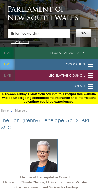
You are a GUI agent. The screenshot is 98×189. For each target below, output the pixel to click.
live (7, 53)
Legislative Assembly (66, 53)
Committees (75, 64)
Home (5, 110)
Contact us (20, 42)
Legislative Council (67, 75)
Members (21, 110)
